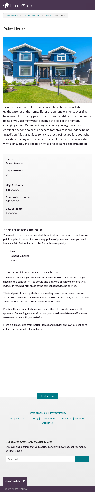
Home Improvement (31, 16)
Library (47, 16)
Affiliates (47, 422)
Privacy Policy (58, 412)
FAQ (35, 418)
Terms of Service (37, 412)
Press (26, 418)
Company (14, 418)
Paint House (60, 16)
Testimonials (48, 418)
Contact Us (65, 418)
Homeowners (12, 16)
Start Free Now (47, 396)
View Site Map (13, 481)
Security (79, 418)
